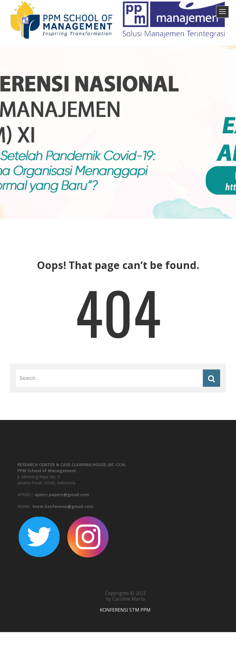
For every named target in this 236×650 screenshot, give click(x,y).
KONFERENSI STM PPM (125, 610)
